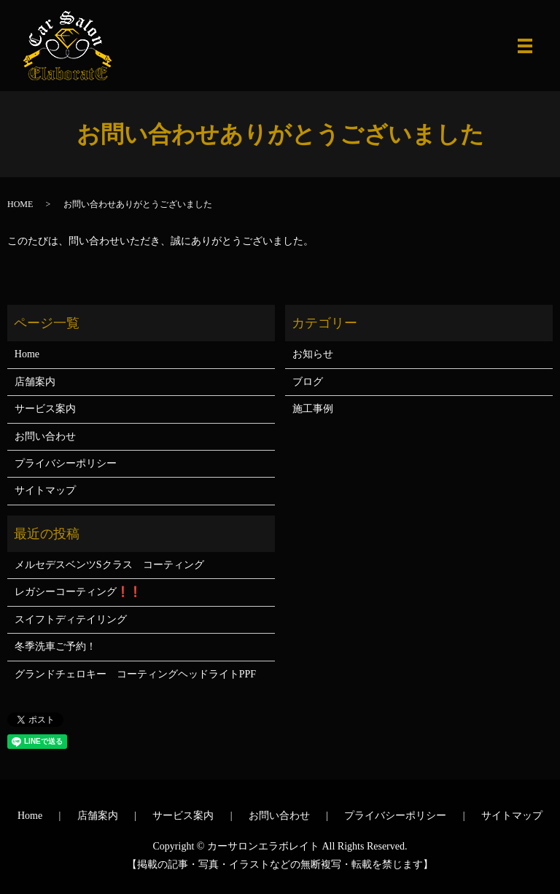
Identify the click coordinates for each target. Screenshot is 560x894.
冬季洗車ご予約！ (55, 646)
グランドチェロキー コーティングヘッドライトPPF (135, 674)
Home (27, 354)
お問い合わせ (45, 436)
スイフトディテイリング (71, 619)
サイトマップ (45, 490)
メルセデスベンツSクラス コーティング (109, 564)
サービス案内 (45, 408)
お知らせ (312, 354)
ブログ (307, 381)
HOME (20, 204)
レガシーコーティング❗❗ (78, 591)
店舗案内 (35, 381)
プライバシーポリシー (66, 463)
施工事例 (312, 408)
